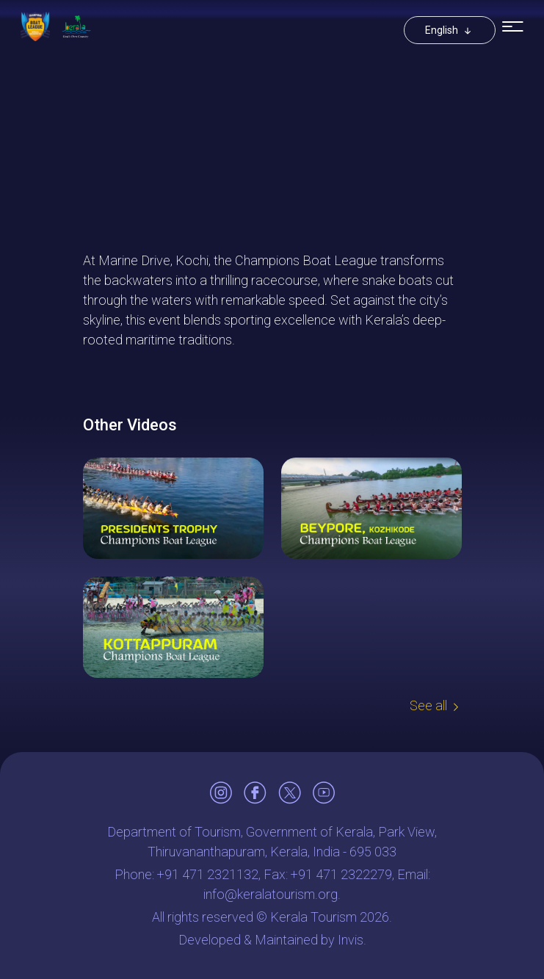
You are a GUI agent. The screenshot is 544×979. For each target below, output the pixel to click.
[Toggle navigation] (512, 26)
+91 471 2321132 (207, 874)
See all (428, 705)
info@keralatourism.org (270, 894)
